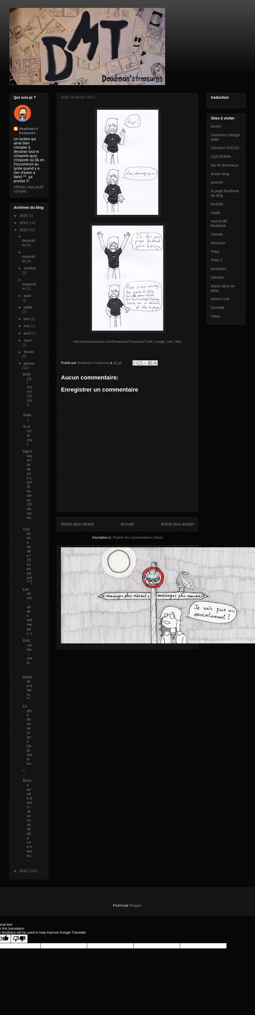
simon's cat (220, 299)
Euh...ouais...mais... (27, 653)
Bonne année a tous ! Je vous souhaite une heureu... (27, 820)
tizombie (218, 307)
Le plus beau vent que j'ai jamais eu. (27, 735)
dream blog (220, 174)
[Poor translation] (19, 938)
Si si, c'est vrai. (27, 435)
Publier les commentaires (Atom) (138, 537)
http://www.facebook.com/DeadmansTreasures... (27, 486)
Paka (215, 251)
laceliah (217, 204)
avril (28, 333)
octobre (30, 268)
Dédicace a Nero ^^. (27, 688)
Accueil (127, 524)
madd (215, 213)
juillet (28, 307)
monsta (217, 234)
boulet (216, 126)
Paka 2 (216, 260)
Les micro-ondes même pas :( (27, 611)
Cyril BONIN (221, 156)
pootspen (218, 269)
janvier (29, 363)
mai (27, 326)
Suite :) (27, 417)
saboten (217, 277)
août (27, 296)
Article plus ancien (177, 524)
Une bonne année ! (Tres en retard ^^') (27, 555)
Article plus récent (77, 524)
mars (28, 340)
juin (27, 319)
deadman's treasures (28, 131)
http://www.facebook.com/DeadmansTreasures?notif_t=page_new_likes (127, 341)
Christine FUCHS (225, 148)
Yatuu (215, 316)
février (29, 352)
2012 (24, 871)
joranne (217, 182)
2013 (24, 230)
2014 (24, 223)
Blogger (135, 905)
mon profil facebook (219, 223)
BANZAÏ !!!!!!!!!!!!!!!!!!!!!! (27, 389)
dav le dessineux (224, 165)
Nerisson (218, 243)
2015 (24, 216)
